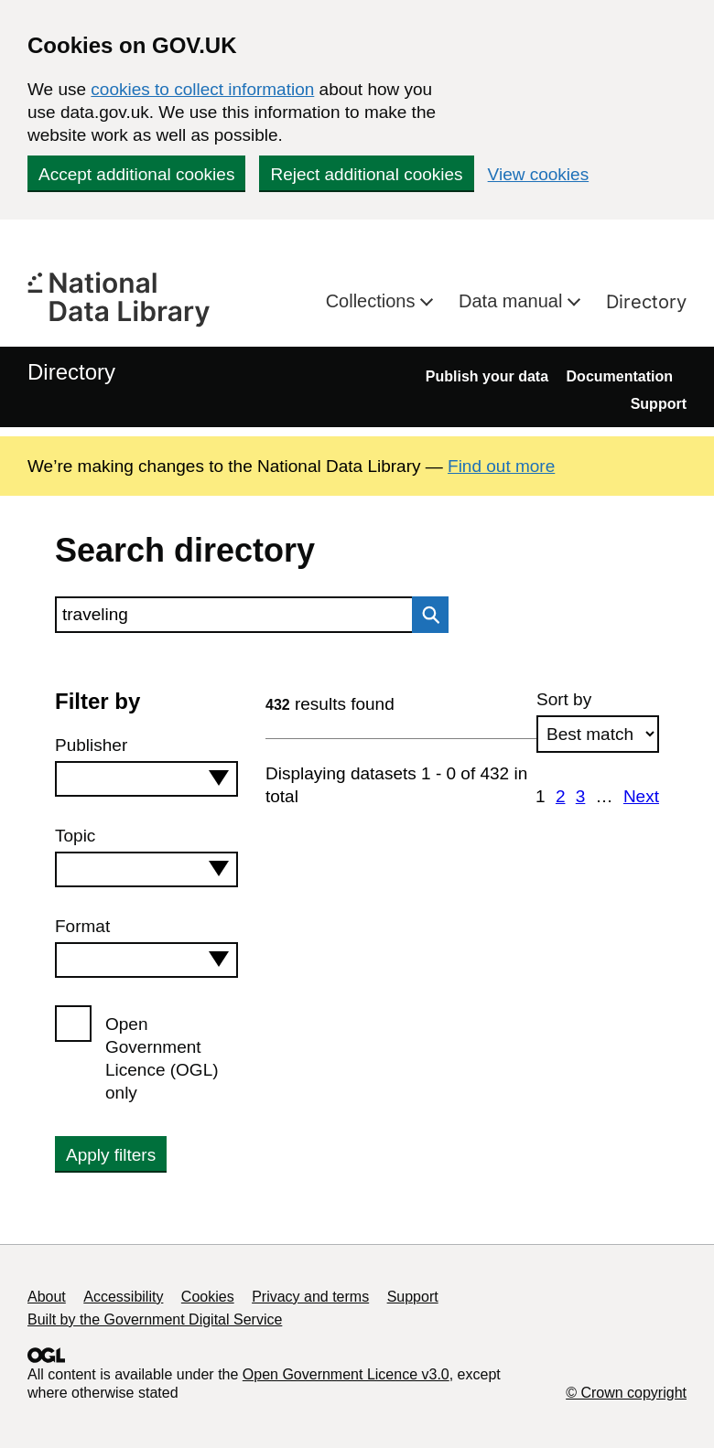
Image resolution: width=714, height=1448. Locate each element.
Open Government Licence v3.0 (346, 1374)
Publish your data (487, 376)
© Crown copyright (626, 1392)
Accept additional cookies (136, 174)
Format (82, 926)
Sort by (563, 699)
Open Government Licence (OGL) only (162, 1058)
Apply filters (111, 1154)
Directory (646, 302)
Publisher (91, 745)
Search (425, 615)
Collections (373, 301)
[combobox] (146, 779)
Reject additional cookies (366, 174)
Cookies (207, 1296)
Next (641, 796)
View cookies (539, 174)
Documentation (620, 376)
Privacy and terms (310, 1296)
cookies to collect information (202, 89)
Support (659, 404)
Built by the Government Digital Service (154, 1319)
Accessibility (123, 1296)
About (46, 1296)
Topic (75, 835)
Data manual (513, 301)
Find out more (501, 466)
